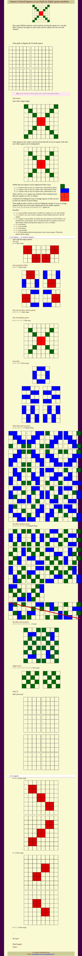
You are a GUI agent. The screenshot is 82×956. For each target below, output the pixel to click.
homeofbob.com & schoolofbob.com (43, 954)
